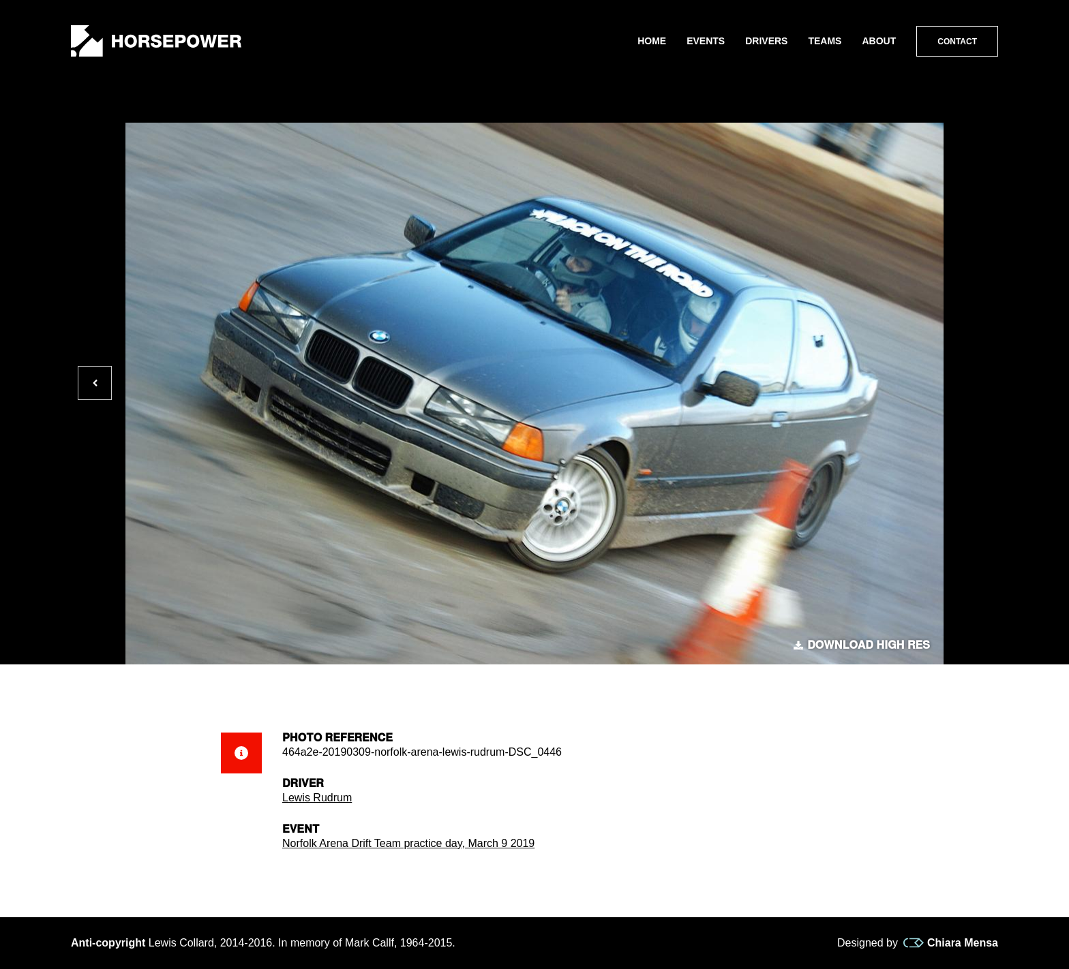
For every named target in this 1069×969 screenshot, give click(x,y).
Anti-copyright (108, 943)
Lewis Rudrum (317, 797)
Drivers (766, 41)
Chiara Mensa (950, 943)
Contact (957, 41)
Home (651, 41)
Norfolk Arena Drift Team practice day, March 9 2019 (408, 843)
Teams (824, 41)
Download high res (862, 645)
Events (706, 41)
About (879, 41)
